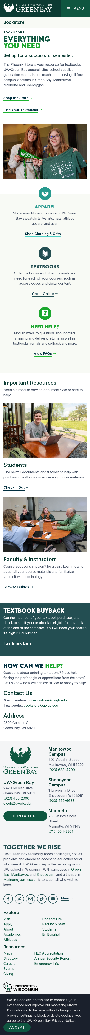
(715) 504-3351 (60, 831)
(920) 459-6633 (61, 800)
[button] (45, 233)
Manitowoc (20, 874)
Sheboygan (45, 874)
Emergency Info (46, 963)
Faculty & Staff (53, 924)
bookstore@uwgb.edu (41, 705)
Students (49, 929)
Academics (12, 934)
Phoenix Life (52, 919)
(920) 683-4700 (61, 770)
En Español (51, 934)
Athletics (10, 939)
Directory (10, 958)
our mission (28, 879)
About (8, 929)
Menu (75, 8)
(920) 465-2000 (16, 798)
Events (8, 968)
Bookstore (14, 22)
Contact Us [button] (26, 816)
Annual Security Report (52, 958)
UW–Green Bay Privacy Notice (50, 1020)
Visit (6, 919)
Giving (8, 974)
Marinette (10, 879)
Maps (7, 953)
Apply (7, 924)
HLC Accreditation (48, 953)
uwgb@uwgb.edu (17, 803)
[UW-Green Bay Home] (26, 8)
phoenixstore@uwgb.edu (47, 700)
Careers (9, 963)
